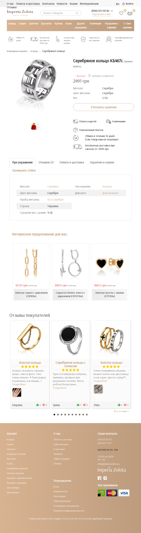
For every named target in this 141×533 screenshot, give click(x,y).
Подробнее (19, 384)
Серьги (22, 23)
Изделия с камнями (16, 482)
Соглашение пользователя (66, 505)
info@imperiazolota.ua (109, 463)
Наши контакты (61, 444)
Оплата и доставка (28, 3)
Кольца (12, 23)
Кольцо (107, 186)
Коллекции (95, 23)
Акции (73, 3)
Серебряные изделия (17, 468)
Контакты (48, 3)
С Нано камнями (127, 25)
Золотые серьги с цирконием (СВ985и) (31, 294)
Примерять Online (24, 170)
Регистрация (60, 496)
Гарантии (58, 453)
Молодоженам (89, 3)
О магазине (59, 449)
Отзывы (11, 7)
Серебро (52, 186)
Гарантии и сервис (102, 162)
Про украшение (22, 162)
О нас (10, 3)
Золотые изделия (15, 473)
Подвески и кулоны (16, 453)
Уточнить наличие (104, 107)
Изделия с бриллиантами (19, 478)
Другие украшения (81, 25)
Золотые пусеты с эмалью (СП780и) (110, 294)
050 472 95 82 (105, 439)
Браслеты (46, 23)
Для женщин (110, 193)
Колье (68, 23)
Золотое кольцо (30, 362)
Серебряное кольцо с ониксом (70, 364)
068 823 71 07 (104, 443)
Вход (56, 486)
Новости (62, 3)
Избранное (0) (60, 491)
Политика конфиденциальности (69, 510)
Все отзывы (122, 411)
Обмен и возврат (62, 458)
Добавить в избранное (101, 75)
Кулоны (58, 23)
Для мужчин (13, 492)
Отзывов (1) (46, 162)
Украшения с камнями (112, 25)
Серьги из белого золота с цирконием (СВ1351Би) (70, 294)
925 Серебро (55, 199)
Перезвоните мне (101, 14)
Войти (127, 3)
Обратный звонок (62, 501)
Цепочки (33, 23)
